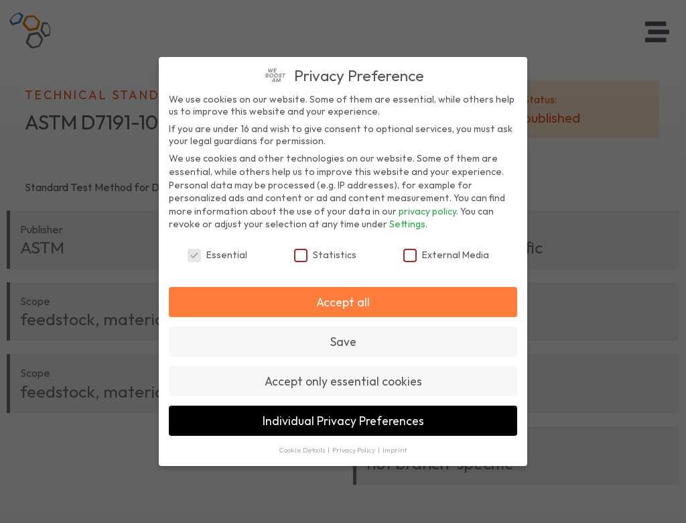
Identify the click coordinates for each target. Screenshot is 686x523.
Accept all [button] (343, 302)
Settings (407, 224)
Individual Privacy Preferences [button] (343, 420)
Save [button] (343, 341)
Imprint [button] (395, 450)
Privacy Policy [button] (354, 450)
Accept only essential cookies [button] (343, 381)
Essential (217, 255)
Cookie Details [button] (302, 450)
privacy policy (427, 211)
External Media (446, 255)
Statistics (325, 255)
